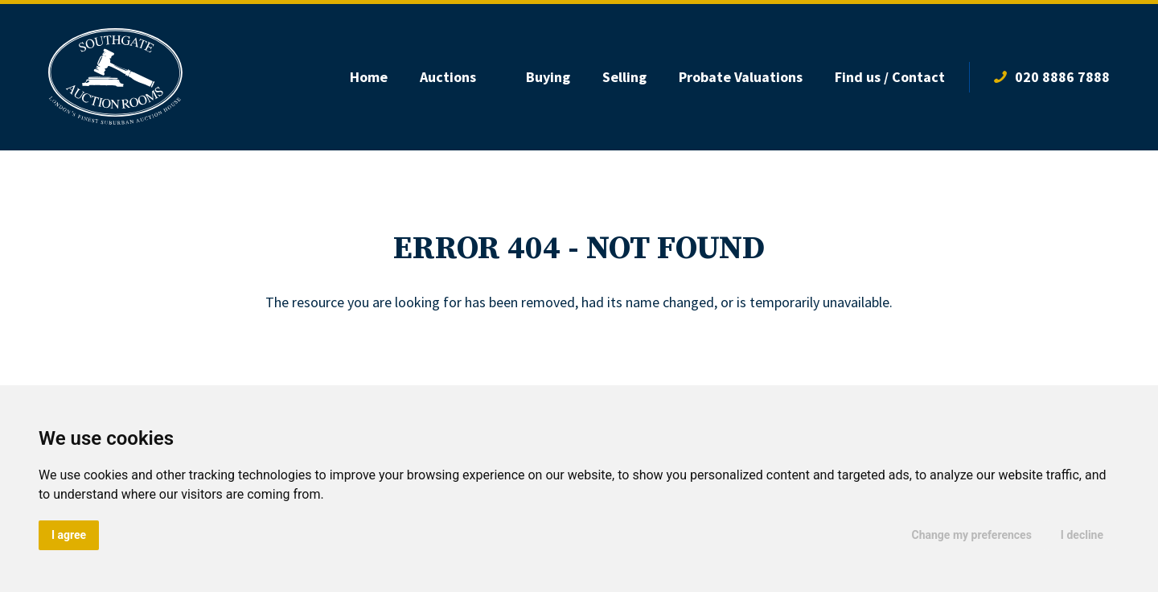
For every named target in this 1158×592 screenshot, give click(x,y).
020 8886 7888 (1062, 77)
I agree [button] (68, 534)
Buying (548, 77)
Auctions (448, 77)
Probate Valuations (741, 77)
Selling (624, 77)
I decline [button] (1082, 534)
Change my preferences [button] (972, 534)
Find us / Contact (890, 77)
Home (369, 77)
